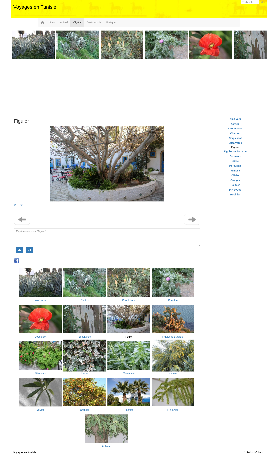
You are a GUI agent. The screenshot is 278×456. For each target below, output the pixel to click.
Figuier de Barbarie (172, 336)
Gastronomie (94, 22)
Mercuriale (128, 373)
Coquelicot (40, 336)
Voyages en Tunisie (34, 7)
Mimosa (172, 373)
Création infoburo (253, 452)
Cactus (84, 300)
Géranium (40, 373)
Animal (64, 22)
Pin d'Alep (173, 409)
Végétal (77, 22)
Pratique (111, 22)
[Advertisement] (139, 88)
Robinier (106, 446)
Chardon (173, 300)
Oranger (84, 409)
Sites (52, 22)
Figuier (129, 336)
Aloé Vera (40, 300)
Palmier (128, 409)
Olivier (40, 409)
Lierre (84, 373)
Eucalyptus (85, 336)
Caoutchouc (128, 300)
